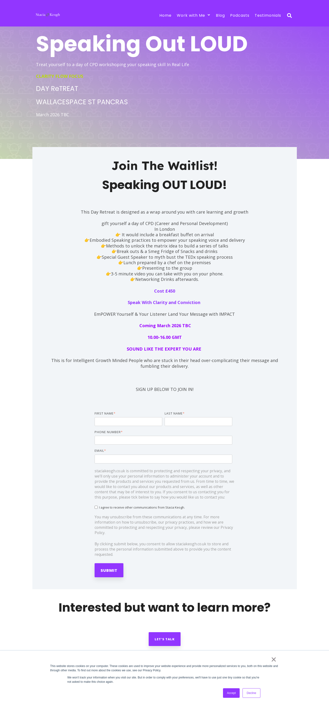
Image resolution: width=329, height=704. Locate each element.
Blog (220, 15)
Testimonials (268, 15)
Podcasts (239, 15)
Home (165, 15)
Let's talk (165, 639)
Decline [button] (251, 693)
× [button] (273, 659)
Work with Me (194, 15)
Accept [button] (231, 693)
